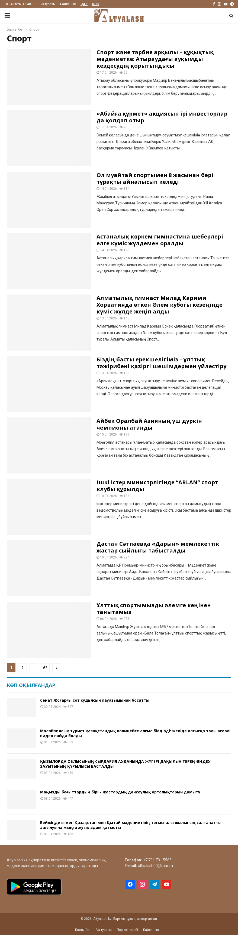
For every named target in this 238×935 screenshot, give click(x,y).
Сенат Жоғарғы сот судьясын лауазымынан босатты (94, 700)
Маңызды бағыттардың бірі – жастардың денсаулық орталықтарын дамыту (120, 792)
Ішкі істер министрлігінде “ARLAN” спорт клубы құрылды (157, 486)
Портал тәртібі (127, 930)
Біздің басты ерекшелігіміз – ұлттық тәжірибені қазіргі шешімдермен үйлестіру (161, 363)
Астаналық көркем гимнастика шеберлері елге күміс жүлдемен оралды (160, 240)
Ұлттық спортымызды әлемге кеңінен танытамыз (154, 608)
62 (45, 668)
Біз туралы (48, 4)
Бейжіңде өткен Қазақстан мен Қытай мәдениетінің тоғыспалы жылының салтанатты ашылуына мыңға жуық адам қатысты (130, 825)
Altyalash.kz (17, 860)
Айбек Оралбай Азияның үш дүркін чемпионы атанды (149, 424)
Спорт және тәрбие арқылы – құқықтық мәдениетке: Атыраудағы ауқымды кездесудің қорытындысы (155, 58)
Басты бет (83, 930)
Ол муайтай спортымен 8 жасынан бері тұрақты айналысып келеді (155, 178)
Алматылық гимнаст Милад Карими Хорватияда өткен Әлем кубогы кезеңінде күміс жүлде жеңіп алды (160, 304)
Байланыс (68, 4)
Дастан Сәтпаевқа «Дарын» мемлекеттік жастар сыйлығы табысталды (158, 547)
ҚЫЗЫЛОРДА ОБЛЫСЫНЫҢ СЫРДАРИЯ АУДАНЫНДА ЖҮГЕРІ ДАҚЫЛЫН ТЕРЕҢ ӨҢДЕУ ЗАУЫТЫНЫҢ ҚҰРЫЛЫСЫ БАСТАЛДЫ (125, 764)
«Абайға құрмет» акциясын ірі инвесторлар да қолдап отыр (162, 117)
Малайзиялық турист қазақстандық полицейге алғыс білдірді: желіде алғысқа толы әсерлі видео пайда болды (135, 733)
